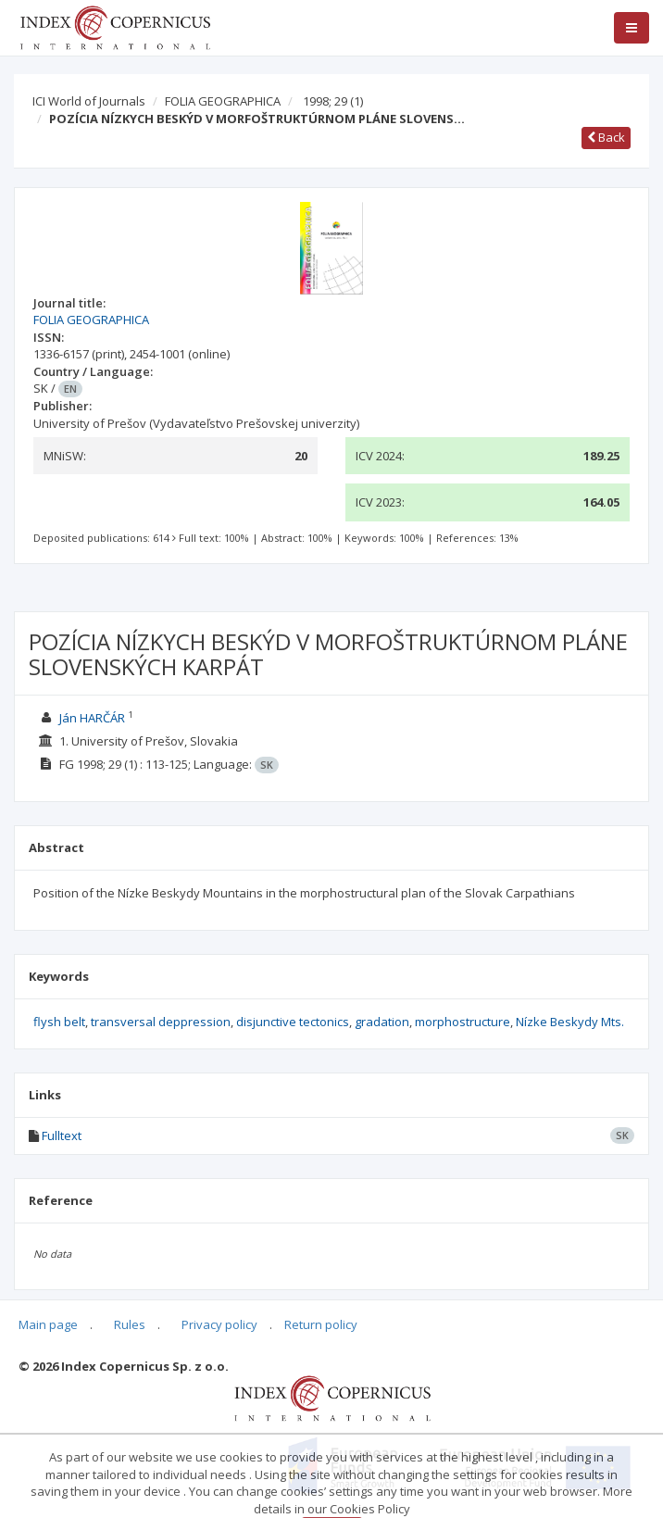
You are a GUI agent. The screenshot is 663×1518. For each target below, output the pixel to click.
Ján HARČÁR (92, 717)
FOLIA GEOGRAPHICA (223, 101)
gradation (382, 1021)
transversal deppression (161, 1021)
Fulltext (61, 1135)
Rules (129, 1324)
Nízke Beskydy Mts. (570, 1021)
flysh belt (59, 1021)
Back (606, 137)
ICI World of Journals (88, 101)
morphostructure (462, 1021)
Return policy (320, 1324)
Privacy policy (219, 1324)
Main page (48, 1324)
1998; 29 (333, 101)
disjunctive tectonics (292, 1021)
